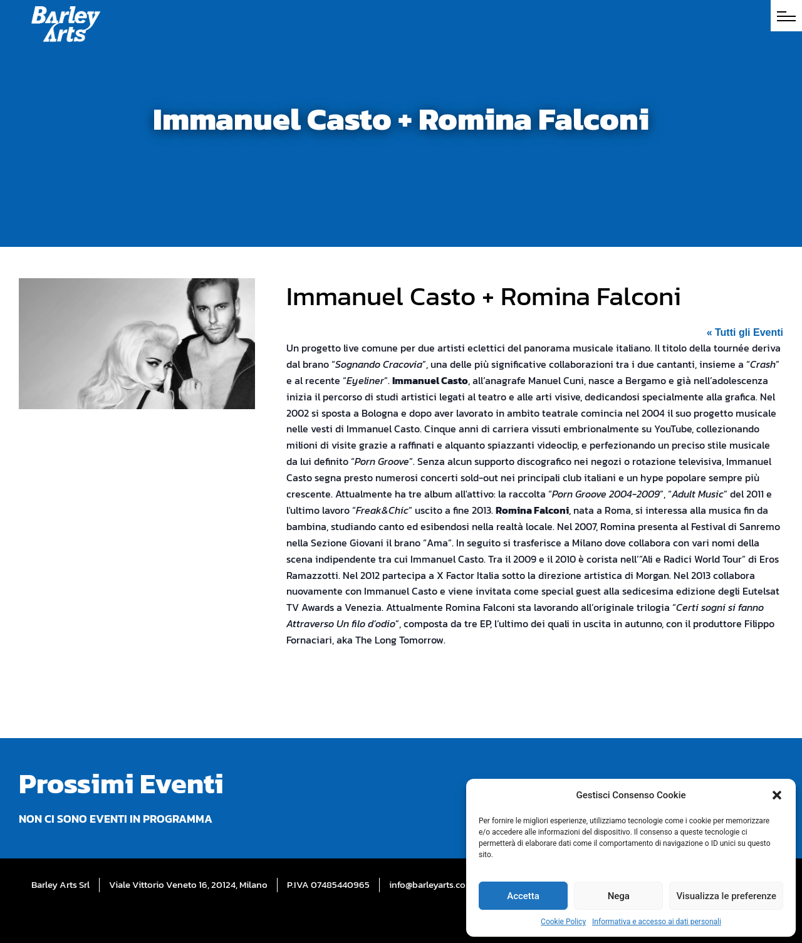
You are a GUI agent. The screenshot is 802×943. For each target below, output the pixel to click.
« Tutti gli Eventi (745, 332)
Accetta (523, 896)
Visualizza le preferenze (726, 896)
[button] (777, 795)
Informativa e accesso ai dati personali (656, 921)
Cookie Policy (563, 921)
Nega (619, 896)
